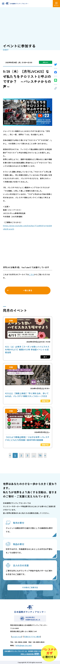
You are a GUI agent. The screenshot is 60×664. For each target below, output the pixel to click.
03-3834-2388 (21, 642)
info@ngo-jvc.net (24, 645)
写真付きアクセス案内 (32, 636)
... (34, 455)
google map (17, 636)
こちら (31, 274)
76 (40, 455)
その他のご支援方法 (30, 587)
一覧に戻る (27, 290)
